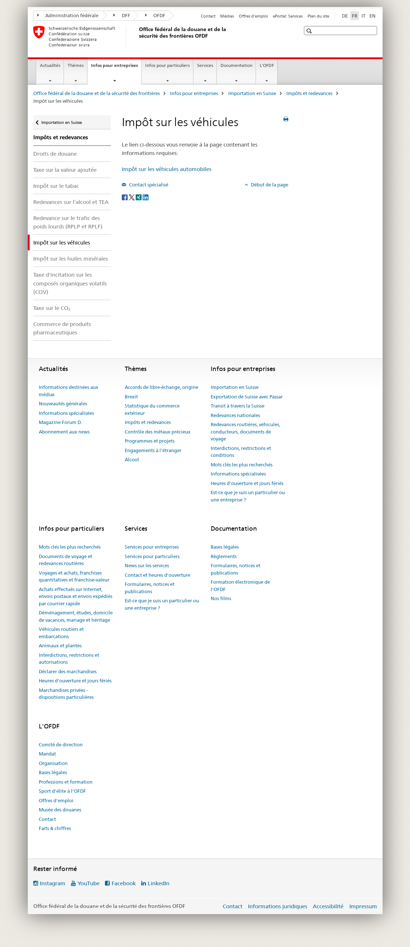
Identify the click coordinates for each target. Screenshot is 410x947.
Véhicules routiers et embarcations (61, 632)
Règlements (224, 556)
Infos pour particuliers (167, 65)
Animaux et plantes (60, 645)
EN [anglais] (372, 16)
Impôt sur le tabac (56, 185)
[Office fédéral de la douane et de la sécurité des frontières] (137, 36)
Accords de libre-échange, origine (161, 387)
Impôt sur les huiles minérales (70, 258)
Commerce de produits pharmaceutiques (62, 328)
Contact (208, 16)
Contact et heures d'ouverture (157, 575)
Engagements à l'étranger (153, 450)
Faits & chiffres (55, 828)
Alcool (132, 459)
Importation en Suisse (252, 93)
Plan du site (318, 16)
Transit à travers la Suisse (237, 406)
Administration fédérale (68, 15)
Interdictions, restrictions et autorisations (69, 658)
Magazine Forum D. (60, 422)
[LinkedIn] (145, 197)
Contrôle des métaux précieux (158, 432)
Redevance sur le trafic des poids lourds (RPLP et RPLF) (67, 222)
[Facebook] (125, 197)
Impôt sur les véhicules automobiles (166, 169)
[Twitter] (132, 197)
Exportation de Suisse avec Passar (247, 396)
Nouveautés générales (63, 403)
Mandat (47, 754)
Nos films (221, 598)
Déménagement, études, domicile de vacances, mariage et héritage (76, 616)
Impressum (363, 906)
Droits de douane (55, 153)
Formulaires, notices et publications (149, 587)
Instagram (52, 883)
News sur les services (147, 565)
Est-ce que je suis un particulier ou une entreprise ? (248, 496)
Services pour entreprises (152, 547)
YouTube (88, 883)
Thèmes (76, 65)
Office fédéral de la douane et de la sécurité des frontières (96, 93)
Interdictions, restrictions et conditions (241, 451)
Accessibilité (328, 906)
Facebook (124, 883)
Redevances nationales (235, 415)
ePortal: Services (287, 16)
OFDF (155, 15)
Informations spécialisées (66, 413)
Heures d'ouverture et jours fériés (247, 483)
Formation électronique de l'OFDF (240, 585)
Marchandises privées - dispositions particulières (66, 693)
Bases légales (225, 547)
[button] (310, 30)
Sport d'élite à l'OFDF (62, 791)
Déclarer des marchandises (68, 671)
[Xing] (139, 197)
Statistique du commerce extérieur (152, 409)
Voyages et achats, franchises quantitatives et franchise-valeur (74, 576)
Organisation (53, 763)
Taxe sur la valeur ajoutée (65, 169)
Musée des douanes (60, 809)
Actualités (50, 65)
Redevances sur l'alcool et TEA (71, 201)
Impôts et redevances (309, 93)
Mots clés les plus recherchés (241, 464)
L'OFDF (267, 65)
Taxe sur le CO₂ (51, 307)
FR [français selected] (354, 16)
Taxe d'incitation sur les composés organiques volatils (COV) (70, 283)
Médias (227, 16)
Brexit (131, 396)
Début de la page (269, 184)
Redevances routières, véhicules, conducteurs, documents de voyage (245, 431)
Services (205, 65)
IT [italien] (363, 16)
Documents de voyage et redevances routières (65, 560)
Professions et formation (66, 782)
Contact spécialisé (148, 184)
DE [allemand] (345, 16)
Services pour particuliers (152, 556)
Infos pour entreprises (116, 67)
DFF (121, 15)
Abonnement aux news (64, 432)
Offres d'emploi (253, 16)
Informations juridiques (277, 906)
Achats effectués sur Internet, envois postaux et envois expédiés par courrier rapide (75, 596)
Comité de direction (61, 744)
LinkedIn (158, 883)
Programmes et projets (149, 441)
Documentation (236, 65)
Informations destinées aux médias (68, 390)
